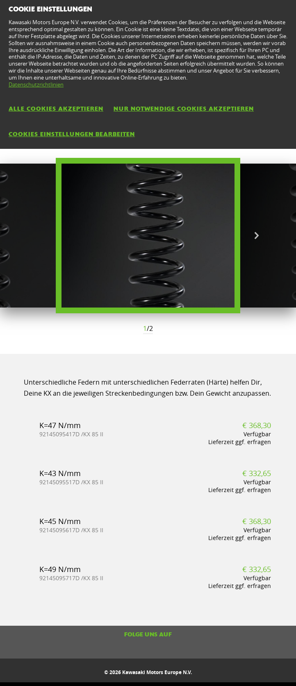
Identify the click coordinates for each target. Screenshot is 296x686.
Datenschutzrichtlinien (36, 84)
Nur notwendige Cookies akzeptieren (184, 108)
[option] (148, 236)
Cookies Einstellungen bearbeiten (72, 134)
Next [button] (256, 235)
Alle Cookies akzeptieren (56, 108)
